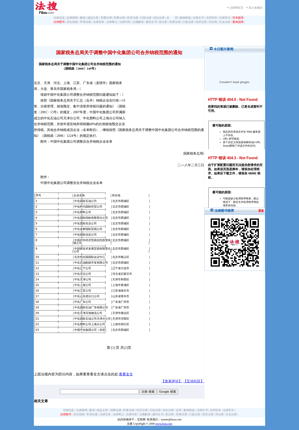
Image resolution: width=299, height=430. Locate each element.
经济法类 (201, 22)
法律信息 (59, 17)
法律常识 (224, 17)
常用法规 (85, 22)
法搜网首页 (236, 7)
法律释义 (111, 22)
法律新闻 (72, 17)
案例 (82, 17)
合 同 (172, 17)
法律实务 (98, 22)
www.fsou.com (163, 423)
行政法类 (188, 22)
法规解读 (138, 22)
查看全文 (126, 374)
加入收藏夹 (256, 7)
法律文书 (198, 17)
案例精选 (185, 17)
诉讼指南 (72, 22)
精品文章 (93, 17)
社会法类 (224, 22)
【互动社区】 (193, 381)
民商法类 (175, 22)
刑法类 (213, 22)
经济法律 (132, 17)
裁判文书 (151, 22)
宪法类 (163, 22)
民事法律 (119, 17)
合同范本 (211, 17)
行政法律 (145, 17)
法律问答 (125, 22)
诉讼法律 (158, 17)
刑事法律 (106, 17)
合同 (179, 410)
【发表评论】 (171, 381)
